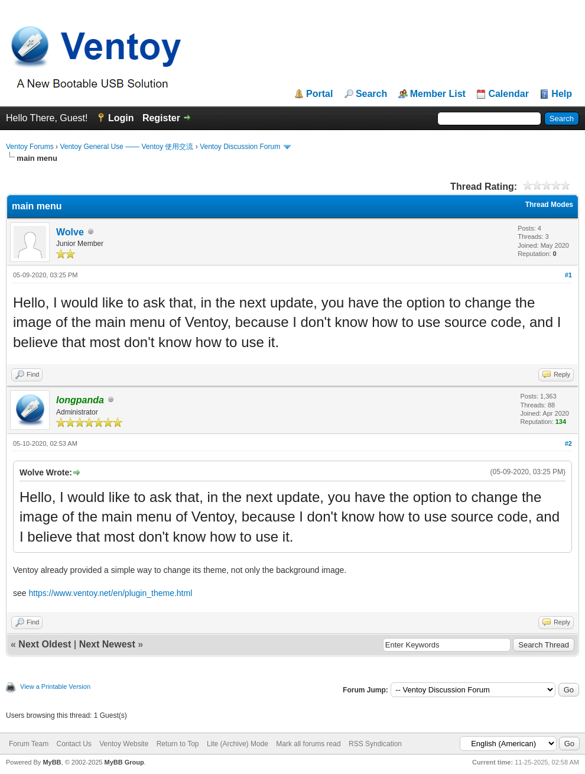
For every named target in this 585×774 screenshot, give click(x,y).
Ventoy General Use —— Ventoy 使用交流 (126, 147)
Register (161, 118)
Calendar (508, 94)
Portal (319, 94)
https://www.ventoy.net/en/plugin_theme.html (110, 593)
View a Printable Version (55, 686)
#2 (568, 443)
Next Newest (107, 644)
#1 (568, 274)
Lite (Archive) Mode (237, 744)
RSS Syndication (375, 744)
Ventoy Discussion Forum (240, 147)
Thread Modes (549, 204)
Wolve (70, 232)
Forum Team (28, 744)
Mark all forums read (308, 744)
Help (561, 94)
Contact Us (73, 744)
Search (371, 94)
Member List (438, 94)
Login (121, 118)
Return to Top (178, 744)
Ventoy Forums (30, 147)
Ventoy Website (123, 744)
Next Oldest (44, 644)
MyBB (52, 762)
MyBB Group (124, 762)
